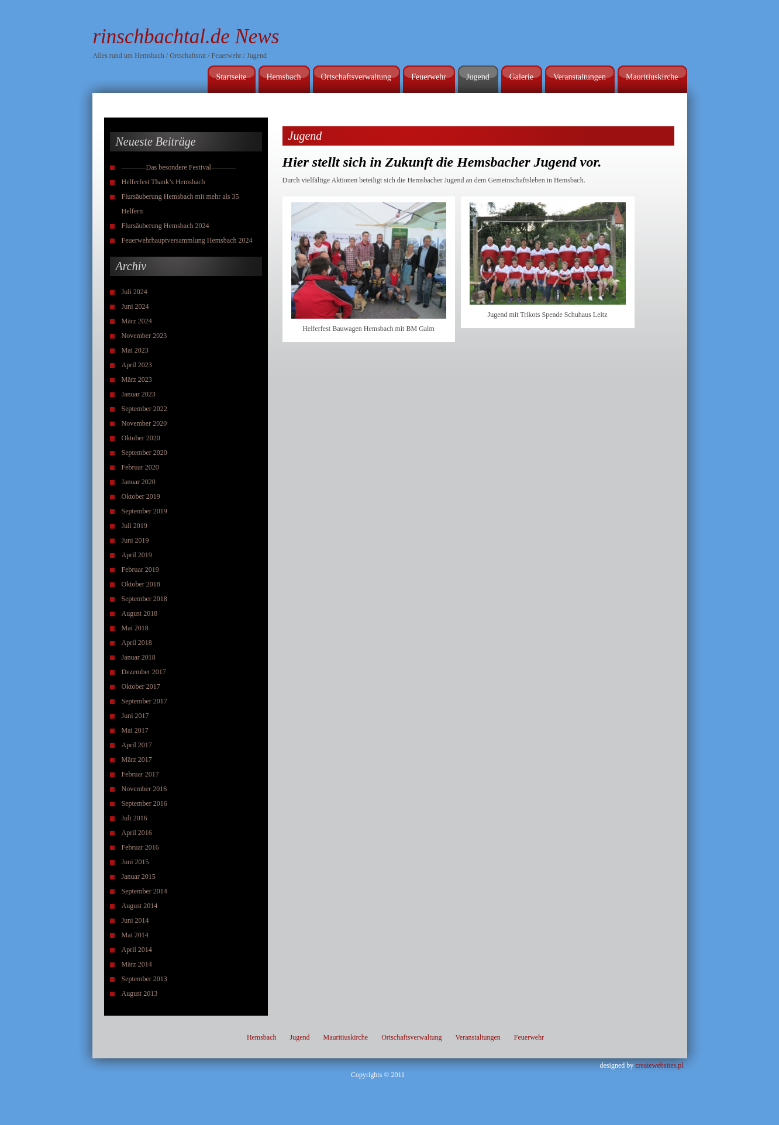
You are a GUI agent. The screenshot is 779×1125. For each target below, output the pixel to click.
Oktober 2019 (141, 496)
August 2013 (140, 993)
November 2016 (144, 789)
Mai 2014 (135, 935)
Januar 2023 (139, 394)
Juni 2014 (135, 920)
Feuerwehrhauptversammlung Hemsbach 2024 (187, 240)
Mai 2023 (135, 350)
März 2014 (137, 964)
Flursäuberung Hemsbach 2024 (165, 226)
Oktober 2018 (141, 584)
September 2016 (144, 803)
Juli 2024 (134, 292)
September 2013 (144, 979)
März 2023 (137, 379)
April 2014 (137, 949)
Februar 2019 (140, 569)
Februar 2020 (140, 467)
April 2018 (137, 643)
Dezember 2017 (144, 672)
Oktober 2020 (141, 438)
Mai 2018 (135, 628)
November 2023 (144, 336)
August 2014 (140, 906)
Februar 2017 (140, 774)
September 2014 (144, 891)
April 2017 (137, 745)
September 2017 (144, 701)
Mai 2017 (135, 730)
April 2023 (137, 365)
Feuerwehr (428, 77)
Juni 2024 (135, 306)
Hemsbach (284, 77)
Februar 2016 (140, 847)
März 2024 (137, 321)
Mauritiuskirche (652, 77)
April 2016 (137, 833)
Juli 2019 (134, 526)
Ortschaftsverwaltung (356, 77)
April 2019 (137, 555)
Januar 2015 (139, 876)
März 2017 (137, 759)
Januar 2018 (139, 657)
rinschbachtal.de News (186, 36)
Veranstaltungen (579, 77)
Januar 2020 (139, 482)
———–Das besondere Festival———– (179, 167)
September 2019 (144, 511)
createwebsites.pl (659, 1065)
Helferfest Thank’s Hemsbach (163, 182)
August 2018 (140, 613)
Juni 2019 (135, 540)
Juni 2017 (135, 716)
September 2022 (144, 409)
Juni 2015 (135, 862)
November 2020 (144, 423)
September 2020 (144, 452)
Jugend (478, 77)
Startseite (231, 77)
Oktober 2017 (141, 686)
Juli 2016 (134, 818)
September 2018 (144, 599)
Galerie (521, 77)
